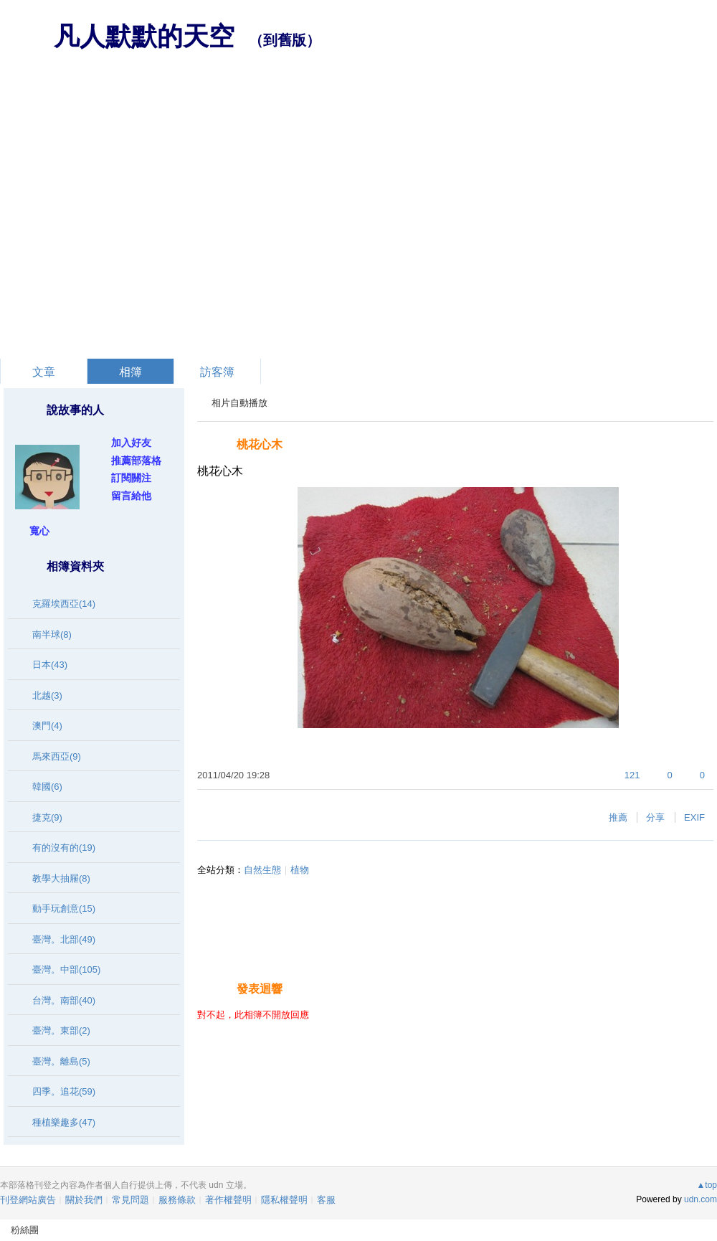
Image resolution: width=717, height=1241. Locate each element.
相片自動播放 (239, 402)
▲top (706, 1185)
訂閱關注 (131, 477)
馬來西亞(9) (56, 756)
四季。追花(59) (63, 1091)
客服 (326, 1199)
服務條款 (177, 1199)
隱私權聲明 (284, 1199)
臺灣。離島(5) (61, 1061)
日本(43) (49, 664)
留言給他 (131, 495)
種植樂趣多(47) (63, 1122)
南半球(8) (52, 634)
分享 (655, 817)
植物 (299, 869)
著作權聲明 (228, 1199)
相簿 (130, 372)
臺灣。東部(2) (61, 1030)
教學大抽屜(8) (61, 878)
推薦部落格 (136, 460)
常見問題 (130, 1199)
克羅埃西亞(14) (63, 603)
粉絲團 (25, 1230)
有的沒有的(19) (63, 847)
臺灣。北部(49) (63, 939)
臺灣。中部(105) (66, 969)
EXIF (694, 817)
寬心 (39, 531)
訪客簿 (217, 372)
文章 (43, 372)
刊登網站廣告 (28, 1199)
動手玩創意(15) (63, 908)
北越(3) (47, 695)
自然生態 (262, 869)
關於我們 (84, 1199)
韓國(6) (47, 786)
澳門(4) (47, 725)
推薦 (618, 817)
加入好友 (131, 442)
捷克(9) (47, 817)
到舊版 (284, 40)
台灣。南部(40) (63, 1000)
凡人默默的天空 (144, 36)
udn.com (700, 1199)
